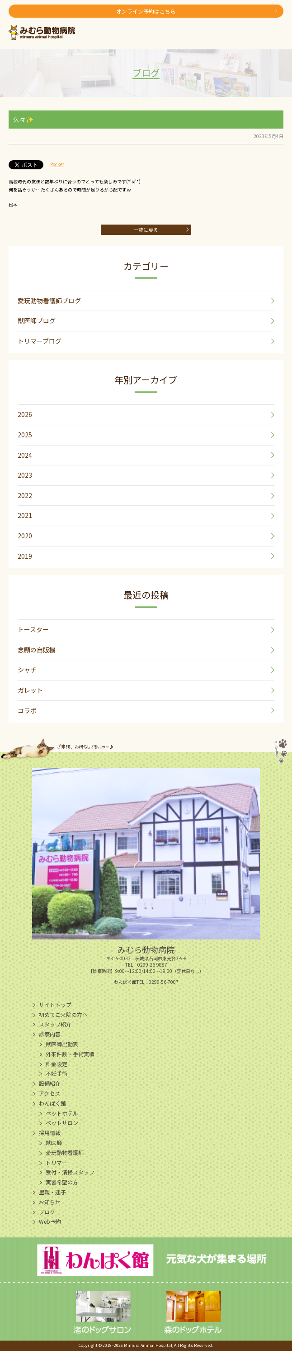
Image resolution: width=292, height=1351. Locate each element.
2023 (25, 474)
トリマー (56, 1162)
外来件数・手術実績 (70, 1054)
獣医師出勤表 (62, 1044)
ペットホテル (62, 1113)
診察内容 (50, 1034)
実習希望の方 (62, 1182)
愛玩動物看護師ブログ (49, 300)
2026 (25, 414)
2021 (25, 515)
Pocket (57, 164)
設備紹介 (50, 1083)
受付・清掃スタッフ (70, 1172)
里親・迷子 (52, 1192)
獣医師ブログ (37, 320)
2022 (25, 495)
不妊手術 (56, 1073)
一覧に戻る (145, 229)
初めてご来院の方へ (63, 1014)
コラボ (27, 710)
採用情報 (50, 1132)
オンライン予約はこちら (146, 11)
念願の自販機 (37, 649)
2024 (25, 455)
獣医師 (54, 1142)
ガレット (30, 690)
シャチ (27, 669)
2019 (25, 556)
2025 (25, 434)
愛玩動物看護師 (65, 1152)
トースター (33, 629)
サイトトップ (55, 1004)
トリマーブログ (39, 340)
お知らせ (50, 1202)
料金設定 (56, 1064)
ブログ (47, 1212)
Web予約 (50, 1221)
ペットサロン (62, 1122)
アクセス (49, 1093)
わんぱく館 (52, 1103)
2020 (25, 535)
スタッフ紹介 (55, 1024)
